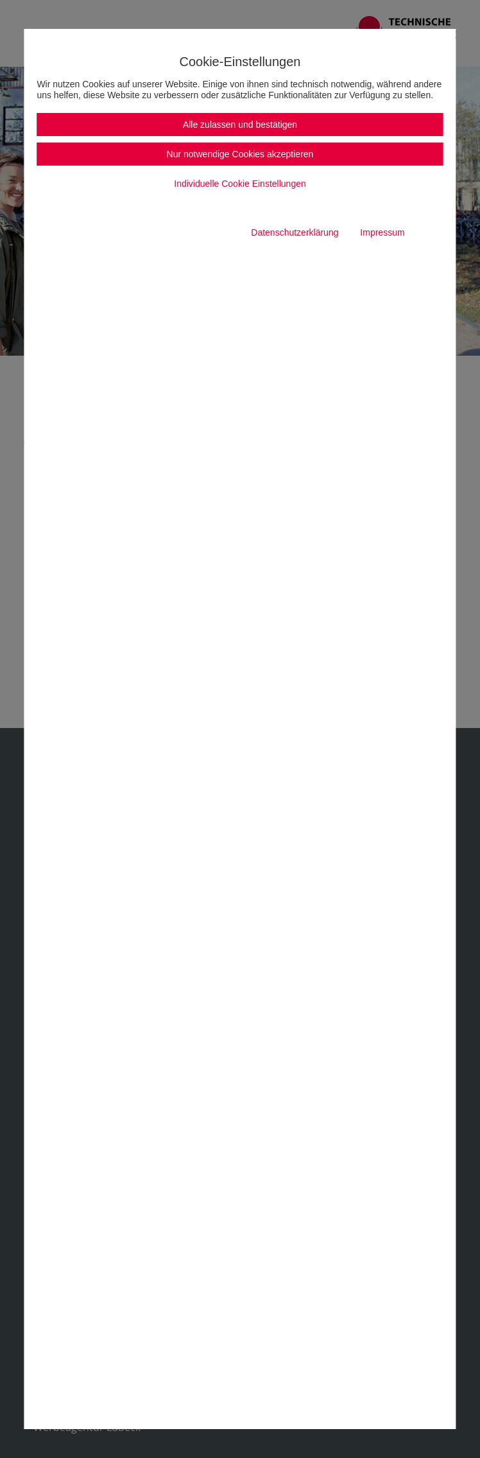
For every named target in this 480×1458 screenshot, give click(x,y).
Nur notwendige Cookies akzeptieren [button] (240, 154)
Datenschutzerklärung (294, 232)
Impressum (382, 232)
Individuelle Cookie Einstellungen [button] (239, 183)
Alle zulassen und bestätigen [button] (240, 124)
